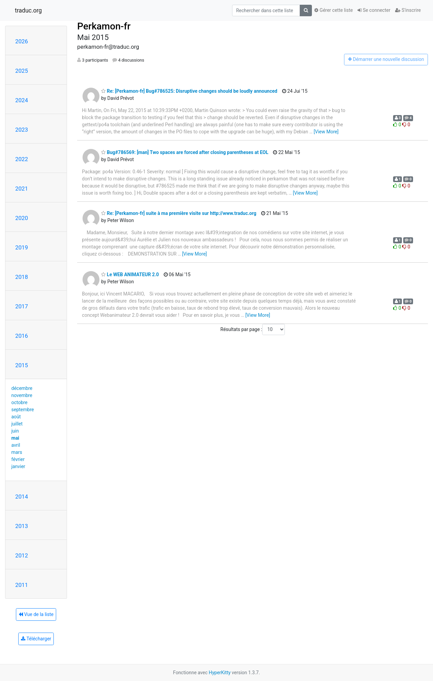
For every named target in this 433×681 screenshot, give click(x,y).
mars (17, 452)
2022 (21, 159)
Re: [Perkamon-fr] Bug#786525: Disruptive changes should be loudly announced (189, 91)
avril (16, 445)
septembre (23, 409)
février (18, 459)
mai (15, 438)
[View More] (326, 131)
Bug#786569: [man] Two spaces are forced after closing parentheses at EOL (184, 152)
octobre (20, 402)
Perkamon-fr (103, 26)
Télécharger (36, 638)
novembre (22, 395)
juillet (17, 423)
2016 (21, 335)
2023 (21, 129)
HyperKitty (220, 672)
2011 (21, 584)
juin (15, 431)
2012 (21, 555)
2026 (21, 41)
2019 (21, 247)
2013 (21, 526)
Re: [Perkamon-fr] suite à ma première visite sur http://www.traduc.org (178, 213)
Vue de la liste (36, 614)
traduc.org (28, 10)
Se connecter (374, 10)
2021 (21, 188)
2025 (21, 70)
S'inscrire (408, 10)
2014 (21, 496)
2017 (21, 306)
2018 (21, 276)
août (16, 416)
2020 (21, 218)
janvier (18, 466)
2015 (21, 365)
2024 (21, 100)
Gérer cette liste (333, 10)
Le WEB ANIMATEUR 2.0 (130, 274)
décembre (22, 388)
